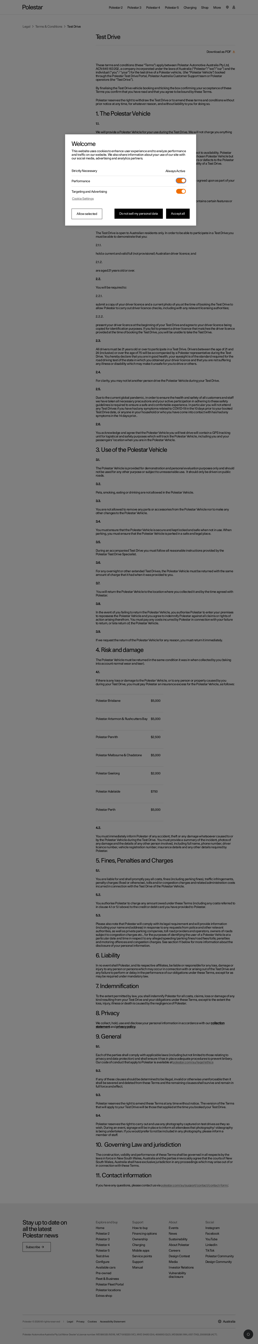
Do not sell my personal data (138, 213)
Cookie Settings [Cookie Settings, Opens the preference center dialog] (83, 198)
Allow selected (87, 213)
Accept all (178, 213)
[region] (130, 180)
